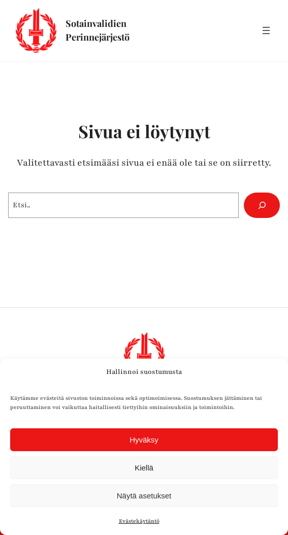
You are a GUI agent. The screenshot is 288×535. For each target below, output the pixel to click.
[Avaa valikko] (266, 30)
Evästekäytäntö (139, 521)
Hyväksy (144, 439)
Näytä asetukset (144, 495)
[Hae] (262, 205)
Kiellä (144, 467)
